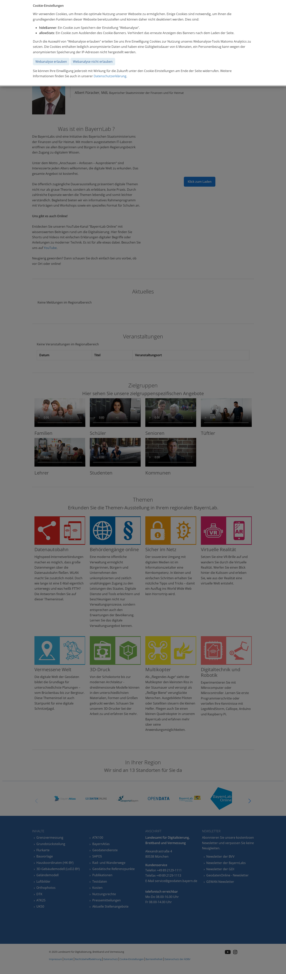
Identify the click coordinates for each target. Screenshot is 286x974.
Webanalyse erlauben (51, 61)
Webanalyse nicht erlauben (93, 61)
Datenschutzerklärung (110, 76)
